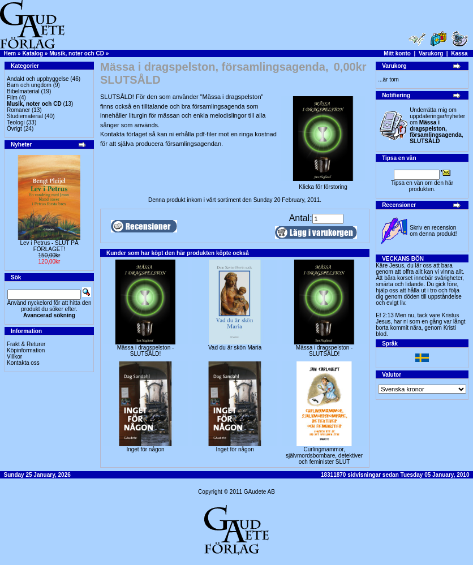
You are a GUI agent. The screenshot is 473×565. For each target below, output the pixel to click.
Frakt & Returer (26, 344)
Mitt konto (397, 53)
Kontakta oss (23, 363)
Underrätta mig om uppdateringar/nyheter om (437, 125)
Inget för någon (145, 449)
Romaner (18, 110)
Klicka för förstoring (323, 184)
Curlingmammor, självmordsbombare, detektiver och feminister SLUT (324, 455)
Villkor (14, 356)
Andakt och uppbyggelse (38, 79)
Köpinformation (26, 350)
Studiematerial (25, 116)
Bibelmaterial (23, 91)
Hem (10, 53)
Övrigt (14, 129)
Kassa (459, 53)
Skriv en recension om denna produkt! (433, 231)
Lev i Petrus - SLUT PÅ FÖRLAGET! (49, 246)
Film (12, 97)
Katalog (32, 53)
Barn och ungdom (29, 85)
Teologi (16, 122)
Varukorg (431, 53)
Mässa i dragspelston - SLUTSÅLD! (145, 350)
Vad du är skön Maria (234, 347)
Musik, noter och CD (76, 53)
